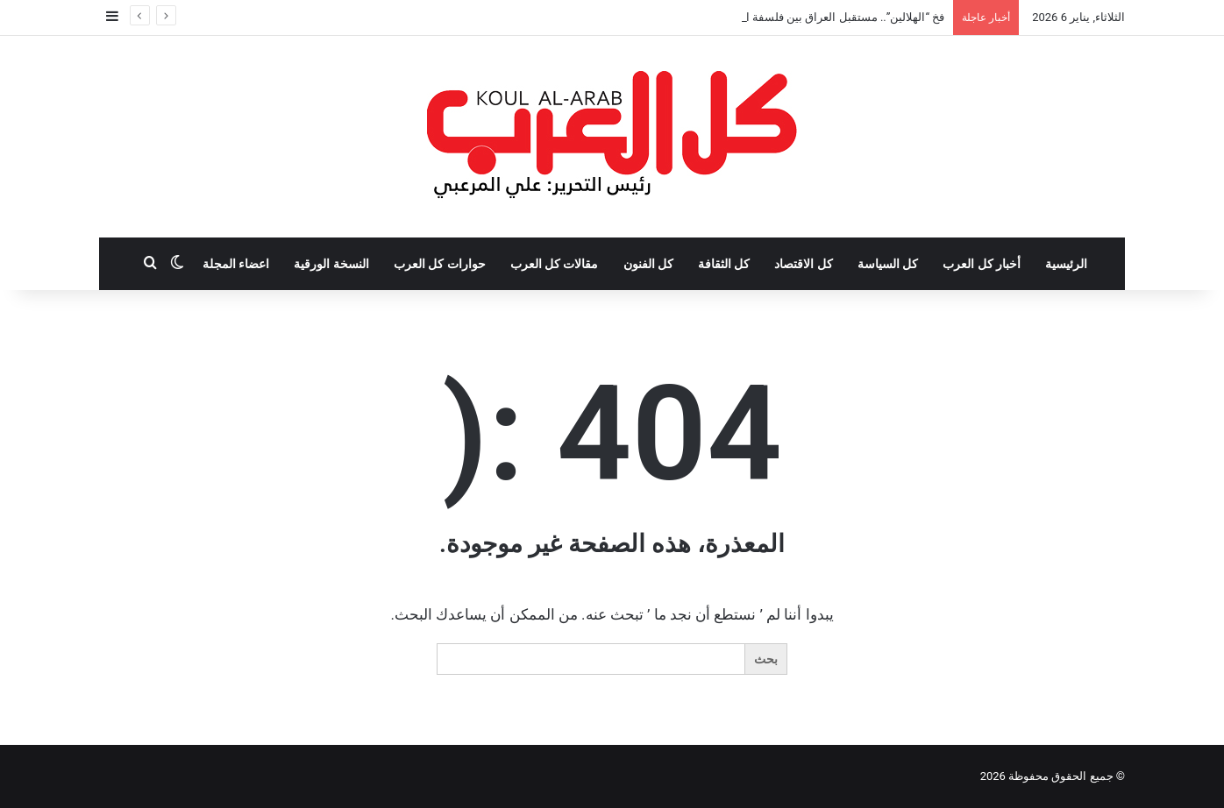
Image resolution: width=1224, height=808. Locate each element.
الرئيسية (1066, 264)
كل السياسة (888, 264)
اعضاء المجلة (236, 264)
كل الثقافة (724, 264)
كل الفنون (648, 264)
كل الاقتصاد (803, 264)
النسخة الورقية (331, 264)
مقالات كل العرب (554, 264)
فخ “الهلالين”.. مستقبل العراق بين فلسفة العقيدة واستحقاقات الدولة (783, 17)
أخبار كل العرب (982, 264)
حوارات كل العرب (440, 264)
